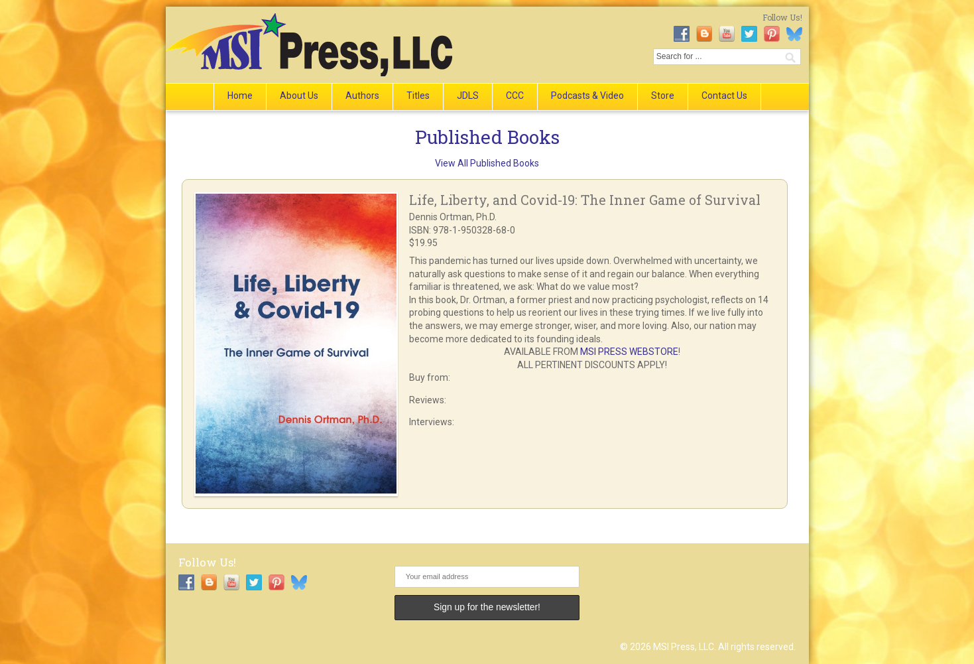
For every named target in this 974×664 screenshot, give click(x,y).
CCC (515, 95)
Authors (362, 95)
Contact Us (724, 95)
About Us (299, 95)
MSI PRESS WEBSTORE (629, 351)
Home (240, 95)
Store (662, 95)
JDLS (468, 95)
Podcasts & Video (587, 95)
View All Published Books (487, 163)
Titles (418, 95)
